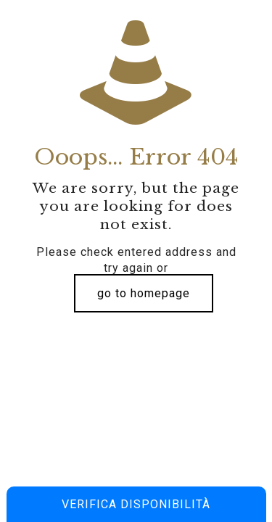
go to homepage (143, 293)
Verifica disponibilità (136, 504)
